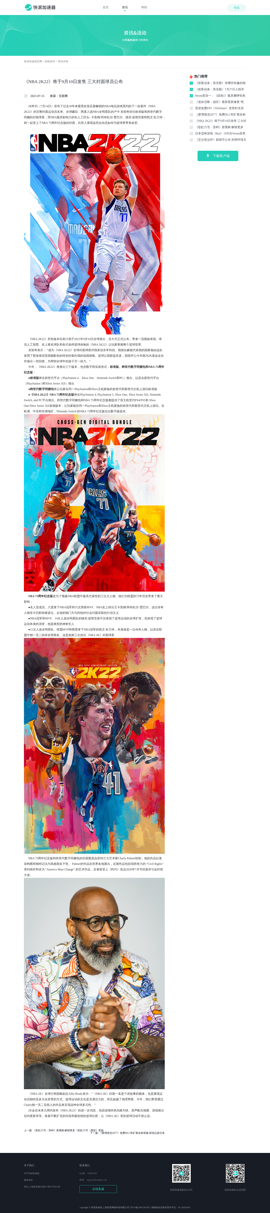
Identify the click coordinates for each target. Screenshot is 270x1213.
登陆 (237, 7)
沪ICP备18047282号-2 (140, 1207)
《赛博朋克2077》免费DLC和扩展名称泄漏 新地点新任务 (132, 1133)
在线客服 (98, 1189)
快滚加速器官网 (33, 61)
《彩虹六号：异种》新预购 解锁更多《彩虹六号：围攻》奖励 (68, 1130)
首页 (106, 7)
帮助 (144, 7)
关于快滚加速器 (31, 1173)
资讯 (125, 7)
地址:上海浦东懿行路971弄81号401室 (42, 1186)
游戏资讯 (50, 61)
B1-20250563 (184, 1207)
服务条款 (28, 1180)
